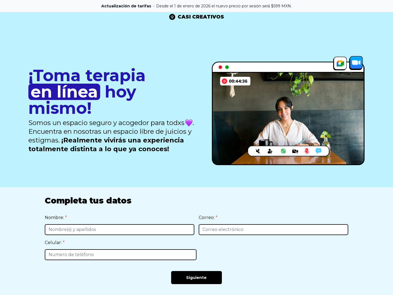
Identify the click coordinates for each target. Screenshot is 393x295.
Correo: (207, 217)
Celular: (54, 242)
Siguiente (196, 277)
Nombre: (55, 217)
